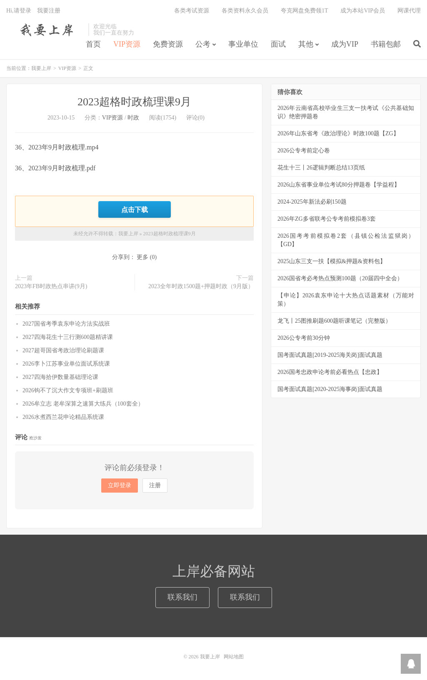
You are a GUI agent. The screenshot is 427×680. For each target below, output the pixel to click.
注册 (155, 485)
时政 (133, 118)
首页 (93, 44)
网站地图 (234, 657)
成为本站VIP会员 (362, 10)
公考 (202, 44)
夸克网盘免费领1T (304, 10)
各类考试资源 (191, 10)
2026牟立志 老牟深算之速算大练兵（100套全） (83, 404)
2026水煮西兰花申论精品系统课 (63, 417)
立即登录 (119, 485)
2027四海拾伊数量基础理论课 (60, 377)
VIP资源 (126, 44)
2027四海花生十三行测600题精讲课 (67, 337)
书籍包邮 (386, 44)
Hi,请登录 (18, 10)
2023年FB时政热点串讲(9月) (51, 286)
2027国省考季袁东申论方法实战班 (66, 324)
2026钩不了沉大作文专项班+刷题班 (67, 390)
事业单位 (243, 44)
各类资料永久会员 (245, 10)
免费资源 (168, 44)
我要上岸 (45, 29)
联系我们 (182, 597)
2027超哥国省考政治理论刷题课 (63, 350)
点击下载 (134, 209)
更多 (142, 257)
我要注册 (48, 10)
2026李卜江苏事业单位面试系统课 (66, 364)
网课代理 (409, 10)
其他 (305, 44)
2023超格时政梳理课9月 (134, 102)
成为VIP (344, 44)
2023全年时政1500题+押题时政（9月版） (201, 286)
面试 (278, 44)
